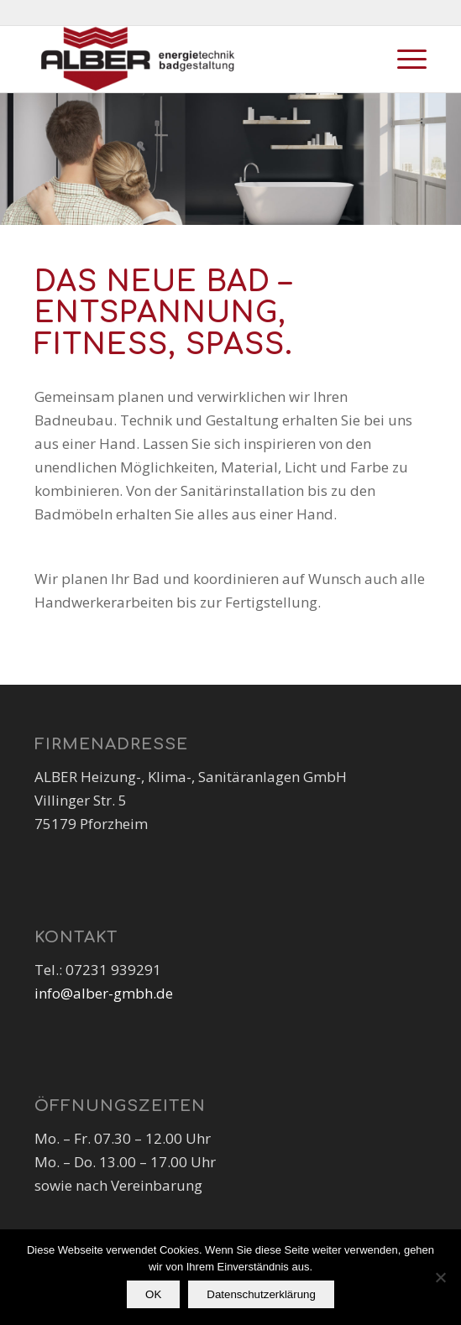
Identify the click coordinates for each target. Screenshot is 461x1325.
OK (153, 1294)
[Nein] (440, 1277)
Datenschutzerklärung (261, 1294)
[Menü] (403, 58)
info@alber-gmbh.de (103, 993)
